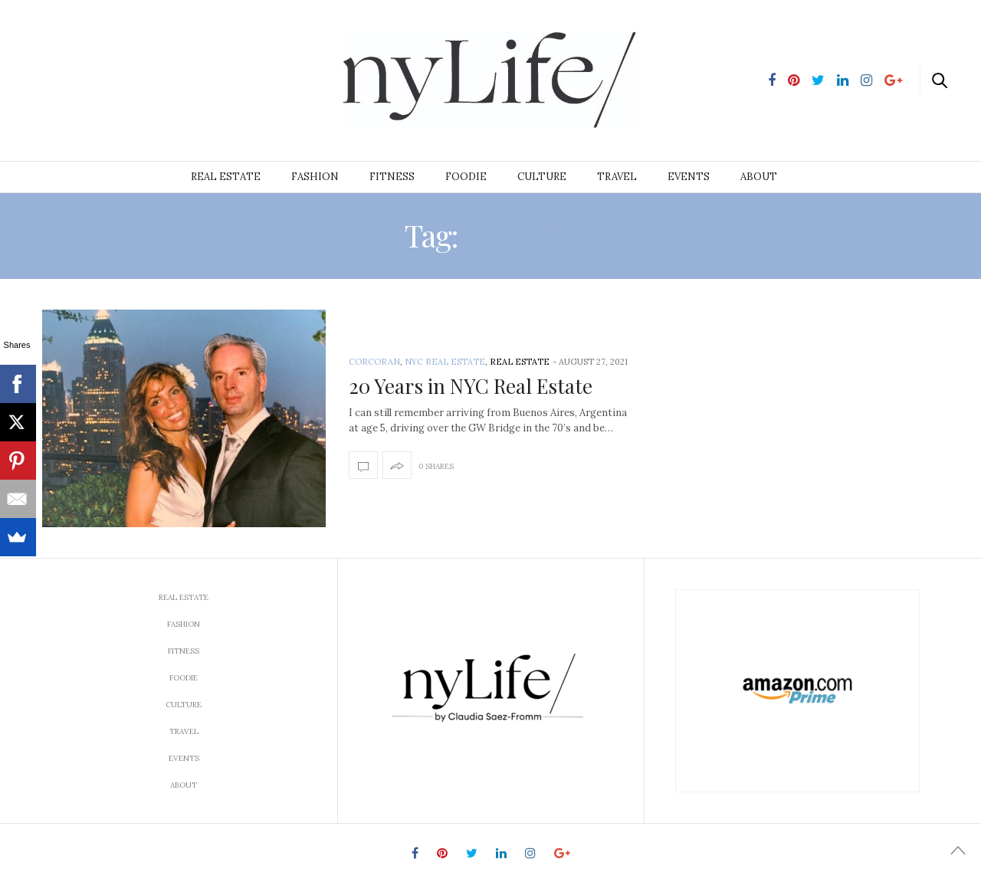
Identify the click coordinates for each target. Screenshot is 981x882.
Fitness (392, 176)
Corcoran (374, 361)
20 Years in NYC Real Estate (470, 385)
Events (689, 176)
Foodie (466, 176)
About (758, 176)
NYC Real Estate (445, 361)
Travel (617, 176)
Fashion (315, 176)
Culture (541, 176)
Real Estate (226, 176)
